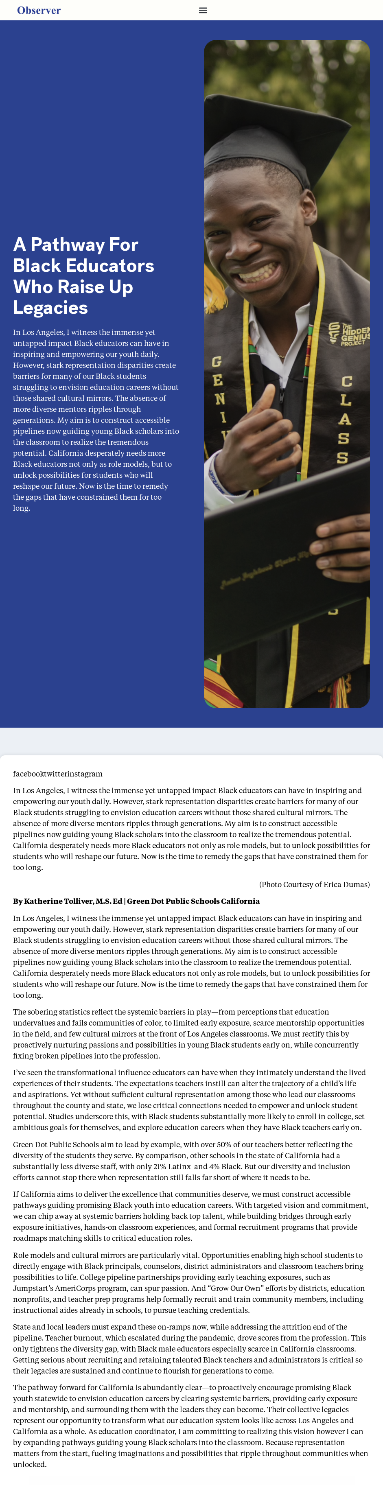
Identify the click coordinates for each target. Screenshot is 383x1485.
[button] (203, 10)
